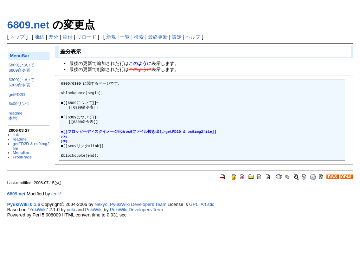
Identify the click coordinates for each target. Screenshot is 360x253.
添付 (67, 37)
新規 (111, 37)
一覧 (125, 37)
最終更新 (158, 37)
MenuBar (19, 55)
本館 (12, 118)
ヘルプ (193, 37)
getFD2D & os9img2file (31, 145)
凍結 (39, 37)
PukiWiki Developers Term (136, 209)
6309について (21, 79)
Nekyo (101, 204)
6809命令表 (19, 70)
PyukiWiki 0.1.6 (23, 204)
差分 (53, 37)
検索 (139, 37)
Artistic (207, 204)
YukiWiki (37, 209)
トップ (17, 37)
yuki (71, 209)
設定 (177, 37)
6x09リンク (19, 103)
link (16, 134)
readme (15, 113)
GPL (193, 204)
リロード (86, 37)
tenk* (56, 193)
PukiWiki (94, 209)
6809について (21, 65)
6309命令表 (19, 85)
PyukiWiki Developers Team (138, 204)
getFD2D (16, 94)
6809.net (28, 25)
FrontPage (22, 157)
